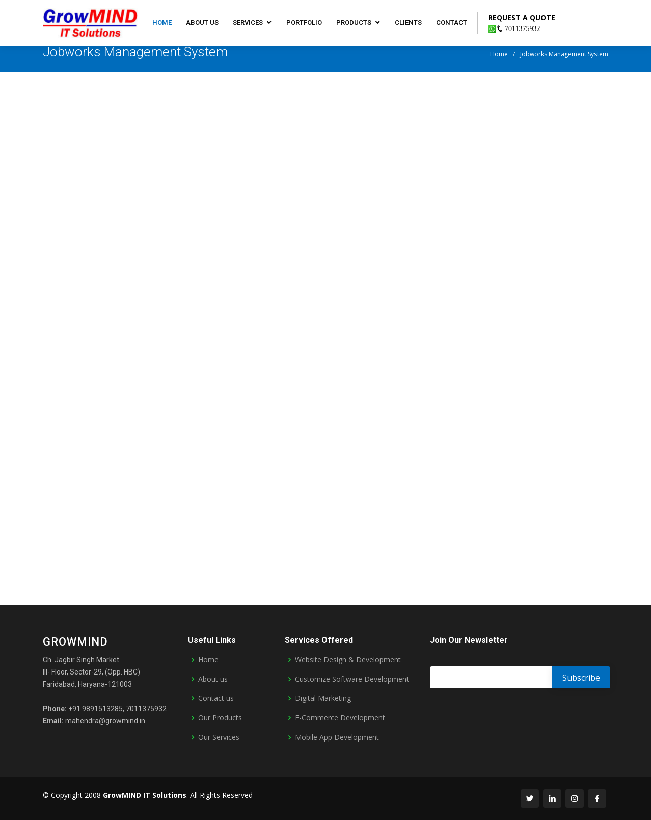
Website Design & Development (348, 659)
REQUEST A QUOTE (521, 17)
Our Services (218, 737)
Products (353, 22)
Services (248, 22)
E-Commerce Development (340, 717)
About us (202, 22)
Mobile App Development (337, 737)
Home (162, 22)
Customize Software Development (352, 679)
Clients (408, 22)
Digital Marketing (323, 698)
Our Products (220, 717)
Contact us (216, 698)
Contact (451, 22)
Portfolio (304, 22)
